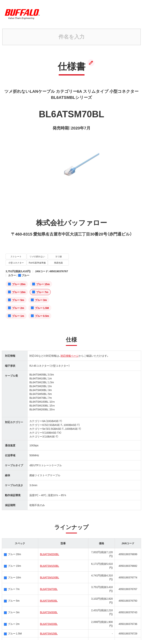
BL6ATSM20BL (49, 624)
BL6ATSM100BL (49, 577)
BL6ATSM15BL (49, 633)
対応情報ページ (70, 355)
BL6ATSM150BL (49, 566)
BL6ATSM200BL (49, 554)
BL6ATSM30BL (49, 612)
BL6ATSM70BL (49, 589)
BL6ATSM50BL (49, 600)
